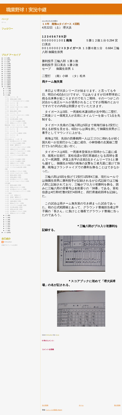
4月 (6, 224)
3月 (6, 226)
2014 (5, 81)
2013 (5, 83)
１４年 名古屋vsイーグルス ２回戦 (15, 211)
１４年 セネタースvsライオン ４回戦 (16, 107)
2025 (5, 60)
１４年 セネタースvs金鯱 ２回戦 (15, 159)
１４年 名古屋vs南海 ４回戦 (13, 119)
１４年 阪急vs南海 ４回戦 (13, 111)
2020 (5, 69)
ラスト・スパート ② (11, 135)
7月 (6, 217)
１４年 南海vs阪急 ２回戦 (13, 177)
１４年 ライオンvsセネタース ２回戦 (16, 199)
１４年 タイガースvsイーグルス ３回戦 (17, 181)
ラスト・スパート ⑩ (11, 103)
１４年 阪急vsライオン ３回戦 (14, 203)
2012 (5, 84)
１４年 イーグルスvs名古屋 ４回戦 (15, 167)
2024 (5, 61)
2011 (5, 86)
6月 (6, 219)
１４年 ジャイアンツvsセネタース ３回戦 (17, 151)
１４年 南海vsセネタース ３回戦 (15, 187)
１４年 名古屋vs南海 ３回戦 (13, 207)
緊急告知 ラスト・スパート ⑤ (15, 125)
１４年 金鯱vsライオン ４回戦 (14, 163)
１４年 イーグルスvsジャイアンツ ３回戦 (17, 191)
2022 (5, 65)
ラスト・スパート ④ (11, 129)
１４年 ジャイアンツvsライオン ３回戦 (17, 115)
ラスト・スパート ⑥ (11, 117)
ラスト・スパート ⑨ (11, 105)
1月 (6, 230)
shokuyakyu (8, 242)
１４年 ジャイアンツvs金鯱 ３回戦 (15, 205)
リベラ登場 (8, 193)
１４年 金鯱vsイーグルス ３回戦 (15, 153)
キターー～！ (9, 157)
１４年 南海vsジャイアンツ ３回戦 (15, 123)
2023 (5, 63)
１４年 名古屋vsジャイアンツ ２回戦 (16, 179)
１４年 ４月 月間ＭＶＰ (13, 195)
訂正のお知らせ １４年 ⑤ (13, 139)
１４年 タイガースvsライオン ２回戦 (16, 127)
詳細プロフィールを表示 (9, 245)
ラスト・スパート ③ (11, 131)
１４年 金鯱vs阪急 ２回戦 (13, 201)
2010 (5, 232)
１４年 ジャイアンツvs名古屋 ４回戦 (16, 155)
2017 (5, 75)
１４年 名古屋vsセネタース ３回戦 (15, 141)
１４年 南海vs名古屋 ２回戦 (13, 209)
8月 (6, 215)
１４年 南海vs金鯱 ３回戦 (13, 99)
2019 (5, 71)
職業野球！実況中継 (26, 9)
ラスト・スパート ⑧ (11, 109)
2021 (5, 67)
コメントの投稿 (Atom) (54, 410)
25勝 (6, 169)
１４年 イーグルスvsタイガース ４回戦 (17, 101)
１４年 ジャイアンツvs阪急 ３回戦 (15, 133)
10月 (6, 93)
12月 (6, 88)
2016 (5, 77)
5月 (6, 221)
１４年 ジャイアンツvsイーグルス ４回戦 (17, 147)
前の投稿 (117, 405)
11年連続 (7, 183)
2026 (5, 58)
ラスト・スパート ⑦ (11, 113)
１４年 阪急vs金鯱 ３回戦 (13, 185)
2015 (5, 79)
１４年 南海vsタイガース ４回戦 (15, 213)
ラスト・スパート (10, 137)
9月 (6, 95)
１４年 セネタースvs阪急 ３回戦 (15, 161)
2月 (6, 228)
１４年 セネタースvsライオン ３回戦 (16, 173)
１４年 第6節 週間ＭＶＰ (13, 145)
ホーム (81, 405)
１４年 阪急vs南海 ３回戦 (13, 175)
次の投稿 (45, 405)
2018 (5, 73)
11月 (6, 90)
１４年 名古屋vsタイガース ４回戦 (15, 189)
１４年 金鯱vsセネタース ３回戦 (15, 149)
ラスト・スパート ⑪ (11, 97)
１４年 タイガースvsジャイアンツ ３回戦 (17, 165)
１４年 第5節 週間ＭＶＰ (13, 197)
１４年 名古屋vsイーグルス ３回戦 (15, 171)
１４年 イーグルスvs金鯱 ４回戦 (15, 143)
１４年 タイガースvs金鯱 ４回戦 (15, 121)
